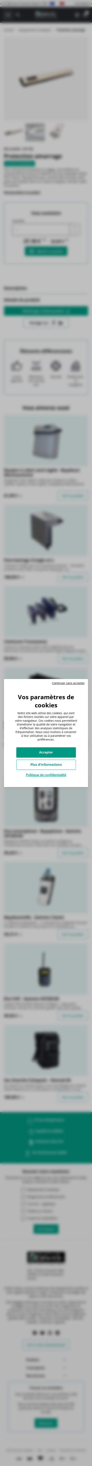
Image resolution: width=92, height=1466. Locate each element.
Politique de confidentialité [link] (46, 775)
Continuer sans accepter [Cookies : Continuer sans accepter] (68, 683)
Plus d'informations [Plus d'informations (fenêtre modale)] (46, 764)
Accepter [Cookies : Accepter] (46, 752)
